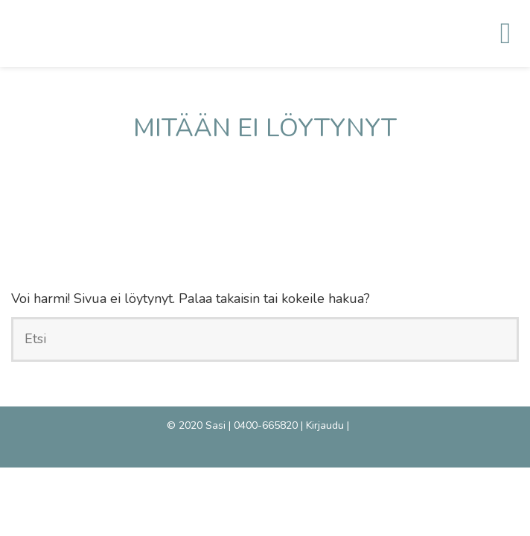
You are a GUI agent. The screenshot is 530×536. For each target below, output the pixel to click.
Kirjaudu (325, 425)
